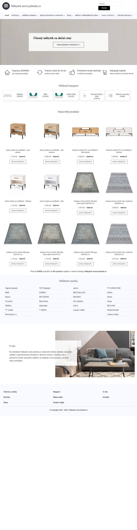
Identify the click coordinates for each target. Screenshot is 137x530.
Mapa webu (58, 397)
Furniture (9, 301)
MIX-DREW (44, 297)
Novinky (6, 397)
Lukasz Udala (112, 314)
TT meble (9, 310)
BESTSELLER (79, 293)
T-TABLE (43, 310)
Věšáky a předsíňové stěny (86, 15)
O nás (105, 392)
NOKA (109, 293)
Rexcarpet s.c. (11, 314)
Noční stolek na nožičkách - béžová (18, 201)
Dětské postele (124, 15)
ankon (75, 288)
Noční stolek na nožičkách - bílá (51, 201)
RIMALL (8, 306)
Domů (7, 15)
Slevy (5, 402)
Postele (15, 15)
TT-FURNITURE (114, 288)
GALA (75, 306)
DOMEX (42, 293)
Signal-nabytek (11, 288)
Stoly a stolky (108, 15)
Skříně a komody (29, 15)
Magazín (56, 392)
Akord (109, 297)
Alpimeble (43, 306)
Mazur (7, 297)
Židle (69, 15)
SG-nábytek (78, 301)
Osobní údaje (58, 402)
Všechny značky (10, 392)
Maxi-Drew (43, 301)
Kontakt (106, 397)
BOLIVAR (111, 306)
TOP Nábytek (44, 288)
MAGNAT (77, 297)
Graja (109, 301)
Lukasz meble (79, 310)
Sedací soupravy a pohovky (51, 15)
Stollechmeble (113, 310)
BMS (7, 293)
